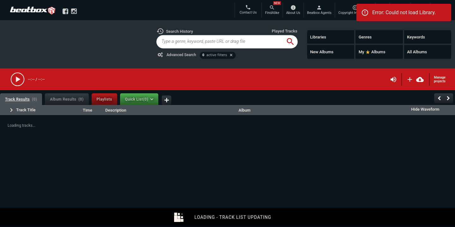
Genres (365, 36)
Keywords (416, 36)
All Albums (417, 51)
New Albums (322, 51)
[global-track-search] (219, 41)
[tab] (21, 99)
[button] (174, 31)
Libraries (318, 36)
